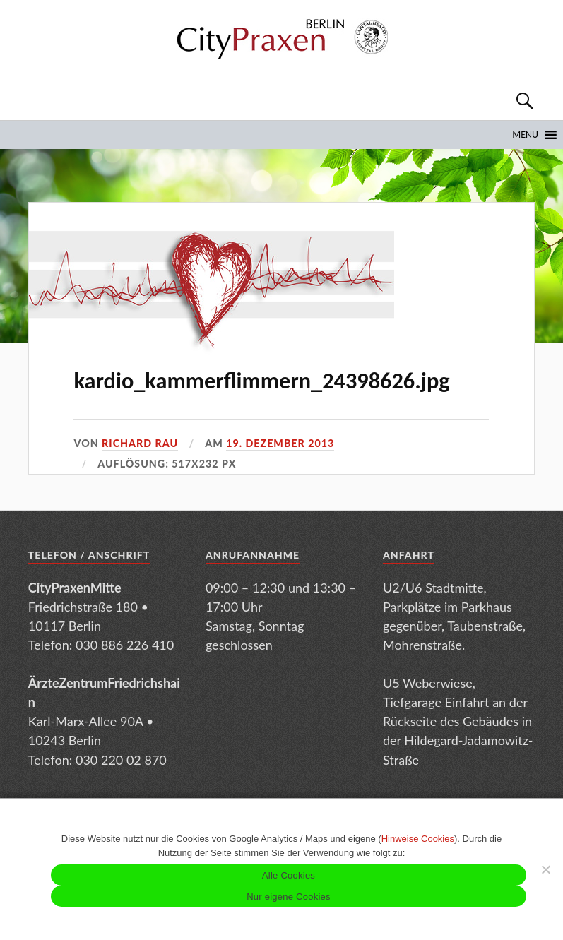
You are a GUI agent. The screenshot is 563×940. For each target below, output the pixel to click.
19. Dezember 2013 (280, 443)
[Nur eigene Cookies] (545, 869)
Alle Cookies (288, 875)
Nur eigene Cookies (289, 896)
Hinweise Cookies (417, 838)
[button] (525, 135)
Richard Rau (140, 443)
